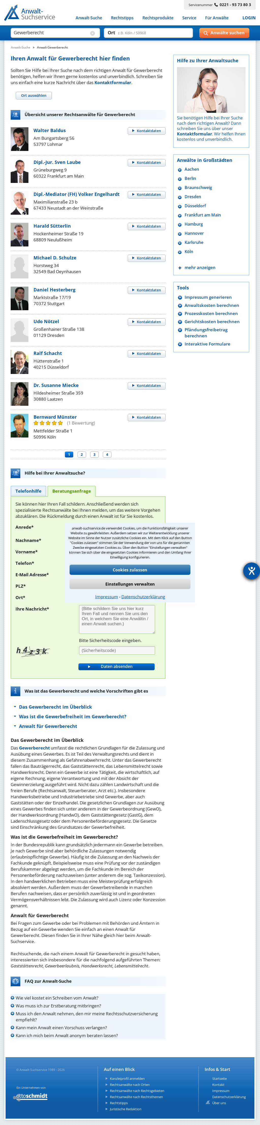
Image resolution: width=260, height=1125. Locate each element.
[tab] (33, 95)
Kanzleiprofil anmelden (127, 1078)
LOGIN (249, 18)
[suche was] (50, 32)
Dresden (193, 196)
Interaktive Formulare (207, 344)
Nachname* (28, 540)
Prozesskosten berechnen (211, 313)
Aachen (192, 169)
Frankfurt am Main (203, 215)
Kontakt (218, 1084)
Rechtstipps (122, 18)
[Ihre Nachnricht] (117, 619)
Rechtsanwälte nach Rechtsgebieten (137, 1091)
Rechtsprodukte (157, 18)
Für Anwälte (217, 18)
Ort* (20, 597)
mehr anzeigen (200, 267)
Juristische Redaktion (125, 1109)
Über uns (219, 1103)
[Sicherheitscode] (117, 650)
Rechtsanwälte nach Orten (130, 1085)
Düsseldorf (195, 206)
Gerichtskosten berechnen (212, 321)
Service (189, 18)
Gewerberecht (34, 748)
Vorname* (26, 552)
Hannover (194, 233)
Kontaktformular (112, 82)
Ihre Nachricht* (32, 609)
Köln (189, 251)
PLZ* (20, 586)
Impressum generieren (208, 297)
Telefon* (24, 563)
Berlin (190, 178)
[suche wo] (143, 32)
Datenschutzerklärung (143, 597)
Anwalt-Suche (89, 18)
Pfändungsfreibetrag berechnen (206, 333)
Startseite (219, 1078)
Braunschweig (198, 187)
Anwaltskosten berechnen (212, 305)
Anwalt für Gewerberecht (48, 726)
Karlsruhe (194, 242)
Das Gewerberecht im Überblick (55, 707)
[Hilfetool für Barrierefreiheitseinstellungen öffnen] (251, 570)
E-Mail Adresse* (32, 574)
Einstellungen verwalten (130, 584)
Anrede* (24, 527)
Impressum (106, 597)
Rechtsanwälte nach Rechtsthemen (136, 1097)
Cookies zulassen (130, 570)
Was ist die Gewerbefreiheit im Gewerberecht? (72, 716)
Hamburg (194, 224)
